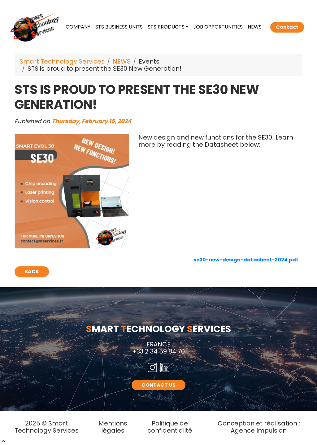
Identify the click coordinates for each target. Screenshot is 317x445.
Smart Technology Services (62, 61)
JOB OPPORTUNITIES (218, 26)
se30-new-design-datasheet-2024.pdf (245, 259)
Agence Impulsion (259, 430)
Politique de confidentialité (169, 427)
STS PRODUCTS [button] (166, 26)
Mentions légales (112, 427)
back (31, 271)
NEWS (255, 26)
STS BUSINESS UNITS (119, 26)
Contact (287, 27)
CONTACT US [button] (158, 385)
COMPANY (78, 26)
